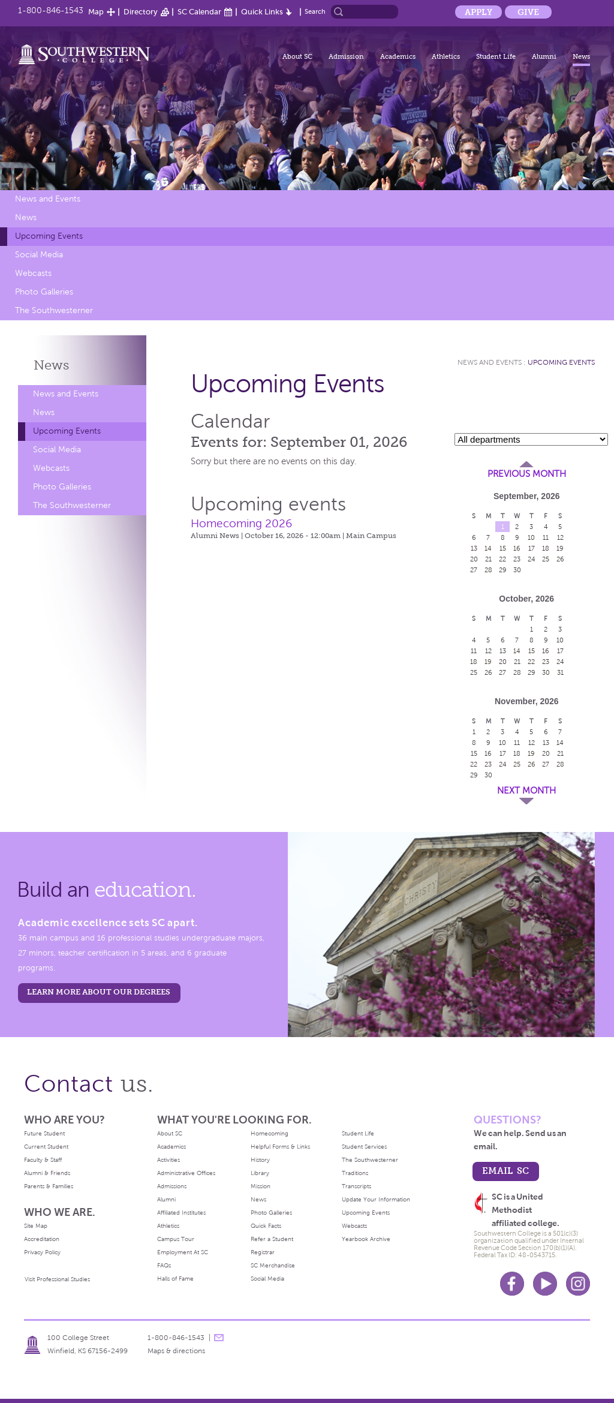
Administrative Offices (186, 1173)
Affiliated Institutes (181, 1212)
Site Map (35, 1225)
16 (516, 548)
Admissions (171, 1186)
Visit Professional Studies (57, 1279)
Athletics (446, 56)
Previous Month (526, 474)
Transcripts (356, 1186)
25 (545, 559)
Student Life (496, 56)
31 (560, 672)
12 (560, 537)
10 (531, 537)
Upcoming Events (49, 236)
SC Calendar (199, 11)
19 (560, 548)
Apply (478, 12)
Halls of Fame (175, 1278)
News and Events (47, 198)
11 (546, 537)
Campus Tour (175, 1239)
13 (474, 548)
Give (528, 12)
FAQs (164, 1265)
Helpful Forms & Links (280, 1146)
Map (96, 11)
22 (502, 559)
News (581, 56)
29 (503, 569)
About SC (297, 56)
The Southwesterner (54, 310)
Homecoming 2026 (241, 523)
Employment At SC (182, 1252)
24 (531, 559)
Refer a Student (272, 1239)
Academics (398, 56)
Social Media (39, 254)
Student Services (364, 1146)
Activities (168, 1159)
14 (488, 548)
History (260, 1159)
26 (560, 559)
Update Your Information (376, 1199)
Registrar (263, 1252)
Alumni (544, 56)
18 (545, 548)
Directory (141, 11)
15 (502, 548)
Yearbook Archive (366, 1239)
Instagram (578, 1284)
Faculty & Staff (43, 1159)
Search (315, 11)
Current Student (46, 1146)
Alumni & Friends (47, 1173)
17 (531, 548)
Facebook (512, 1284)
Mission (260, 1186)
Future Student (44, 1133)
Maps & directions (176, 1351)
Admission (346, 56)
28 (488, 569)
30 (517, 569)
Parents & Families (48, 1186)
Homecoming (269, 1133)
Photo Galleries (44, 291)
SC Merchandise (273, 1265)
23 (516, 559)
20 (474, 559)
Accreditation (41, 1239)
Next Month (526, 790)
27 (473, 569)
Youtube (545, 1284)
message (219, 1337)
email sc (505, 1170)
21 (488, 559)
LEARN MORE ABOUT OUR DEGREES (98, 991)
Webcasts (33, 273)
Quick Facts (266, 1225)
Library (260, 1173)
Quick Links (262, 11)
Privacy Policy (42, 1252)
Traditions (355, 1173)
